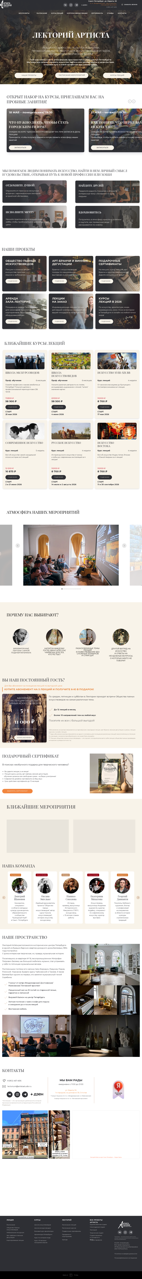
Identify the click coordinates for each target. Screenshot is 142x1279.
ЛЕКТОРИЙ (67, 1220)
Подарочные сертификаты (71, 1231)
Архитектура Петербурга (43, 1234)
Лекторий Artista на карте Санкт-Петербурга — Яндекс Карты (106, 1157)
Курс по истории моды (42, 1237)
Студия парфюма (96, 1240)
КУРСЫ (37, 1220)
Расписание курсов (69, 1228)
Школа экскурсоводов (42, 1228)
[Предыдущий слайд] (129, 101)
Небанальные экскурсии (15, 1232)
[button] (129, 4)
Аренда (64, 1239)
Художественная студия (98, 1224)
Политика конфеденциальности (125, 1254)
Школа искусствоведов (42, 1225)
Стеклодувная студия (97, 1227)
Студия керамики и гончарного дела (96, 1237)
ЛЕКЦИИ (10, 1220)
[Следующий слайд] (133, 101)
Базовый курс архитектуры (43, 1231)
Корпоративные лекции (15, 1240)
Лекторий (93, 1230)
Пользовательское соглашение (125, 1258)
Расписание (11, 1225)
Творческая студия (96, 1233)
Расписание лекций (69, 1225)
